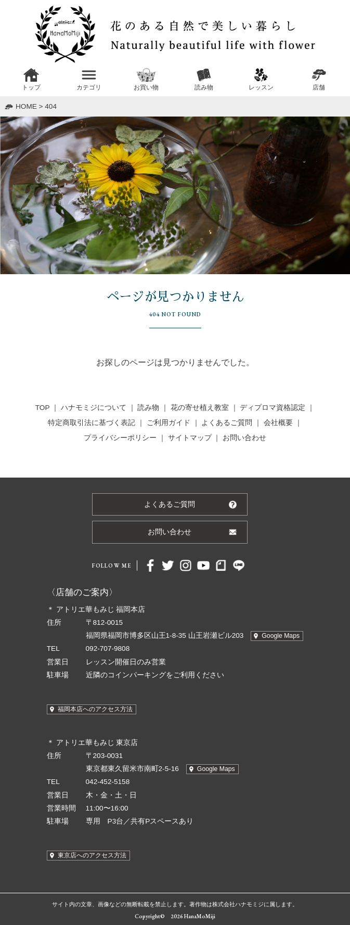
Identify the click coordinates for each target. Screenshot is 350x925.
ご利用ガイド (168, 423)
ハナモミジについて (93, 408)
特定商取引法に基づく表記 (91, 423)
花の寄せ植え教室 (200, 408)
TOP (42, 408)
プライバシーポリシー (120, 438)
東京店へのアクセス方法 (92, 855)
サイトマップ (190, 438)
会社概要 (278, 423)
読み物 (148, 408)
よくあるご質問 (226, 423)
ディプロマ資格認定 (272, 408)
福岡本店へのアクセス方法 (95, 709)
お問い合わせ (244, 438)
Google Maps (281, 635)
